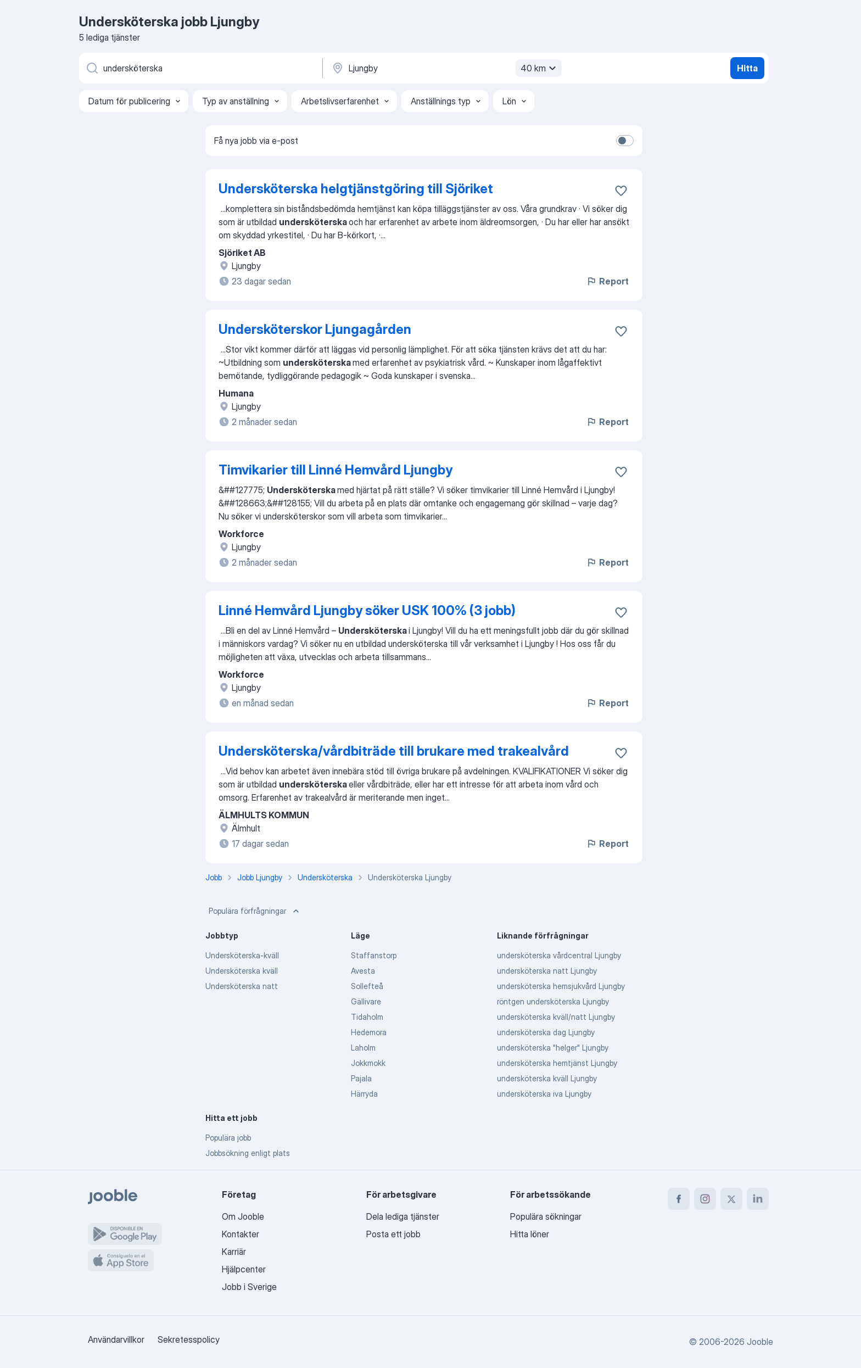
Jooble (760, 1341)
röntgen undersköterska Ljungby (553, 1001)
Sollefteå (367, 986)
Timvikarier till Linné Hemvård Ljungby (335, 470)
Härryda (364, 1093)
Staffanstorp (373, 955)
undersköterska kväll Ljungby (547, 1078)
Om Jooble (243, 1216)
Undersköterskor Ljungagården (315, 329)
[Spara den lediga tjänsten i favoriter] (621, 190)
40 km (540, 68)
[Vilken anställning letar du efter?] (200, 68)
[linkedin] (758, 1199)
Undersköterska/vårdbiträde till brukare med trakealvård (394, 751)
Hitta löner (529, 1234)
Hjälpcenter (244, 1269)
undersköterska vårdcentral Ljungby (559, 955)
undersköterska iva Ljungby (544, 1093)
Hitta (747, 68)
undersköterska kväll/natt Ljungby (556, 1016)
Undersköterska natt (241, 986)
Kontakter (240, 1234)
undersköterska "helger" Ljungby (552, 1047)
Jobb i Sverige (249, 1286)
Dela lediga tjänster (402, 1216)
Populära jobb (228, 1137)
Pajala (361, 1078)
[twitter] (731, 1199)
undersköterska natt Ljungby (547, 970)
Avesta (363, 970)
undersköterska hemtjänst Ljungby (557, 1063)
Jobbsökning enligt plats (247, 1153)
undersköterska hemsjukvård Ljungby (561, 986)
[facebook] (679, 1199)
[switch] (625, 140)
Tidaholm (367, 1016)
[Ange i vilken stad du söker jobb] (445, 68)
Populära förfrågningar (255, 911)
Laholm (363, 1047)
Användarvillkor (116, 1339)
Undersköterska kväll (241, 970)
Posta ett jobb (393, 1234)
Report (607, 281)
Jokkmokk (368, 1063)
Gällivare (366, 1001)
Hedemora (369, 1032)
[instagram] (705, 1199)
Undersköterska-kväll (242, 955)
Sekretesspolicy (189, 1339)
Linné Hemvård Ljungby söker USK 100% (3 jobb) (367, 610)
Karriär (234, 1251)
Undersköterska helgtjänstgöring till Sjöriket (356, 189)
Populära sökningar (546, 1216)
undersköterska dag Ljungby (546, 1032)
